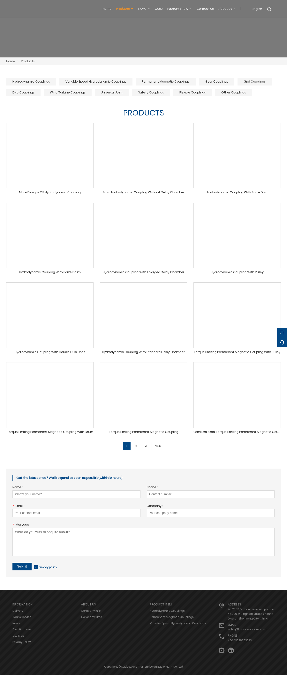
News (16, 623)
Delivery (17, 611)
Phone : (152, 487)
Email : (18, 506)
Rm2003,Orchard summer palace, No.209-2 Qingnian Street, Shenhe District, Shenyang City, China (251, 613)
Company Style (91, 617)
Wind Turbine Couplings (67, 92)
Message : (21, 525)
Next (158, 446)
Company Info (91, 611)
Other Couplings (233, 92)
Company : (155, 506)
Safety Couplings (151, 92)
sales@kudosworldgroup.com (248, 629)
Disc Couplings (23, 92)
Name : (17, 487)
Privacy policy (48, 567)
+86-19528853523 (240, 640)
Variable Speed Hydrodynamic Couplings (95, 81)
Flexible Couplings (192, 92)
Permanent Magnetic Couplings (165, 81)
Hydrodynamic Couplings (31, 81)
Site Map (18, 636)
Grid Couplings (255, 81)
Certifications (21, 629)
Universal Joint (112, 92)
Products (28, 61)
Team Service (21, 617)
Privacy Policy (21, 642)
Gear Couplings (216, 81)
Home (10, 61)
